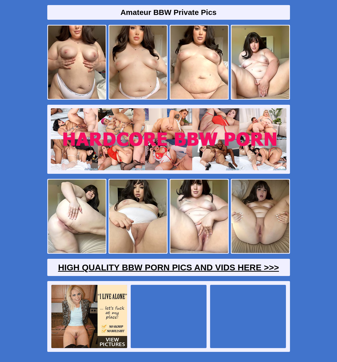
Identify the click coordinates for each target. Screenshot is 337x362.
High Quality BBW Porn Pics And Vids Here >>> (168, 267)
